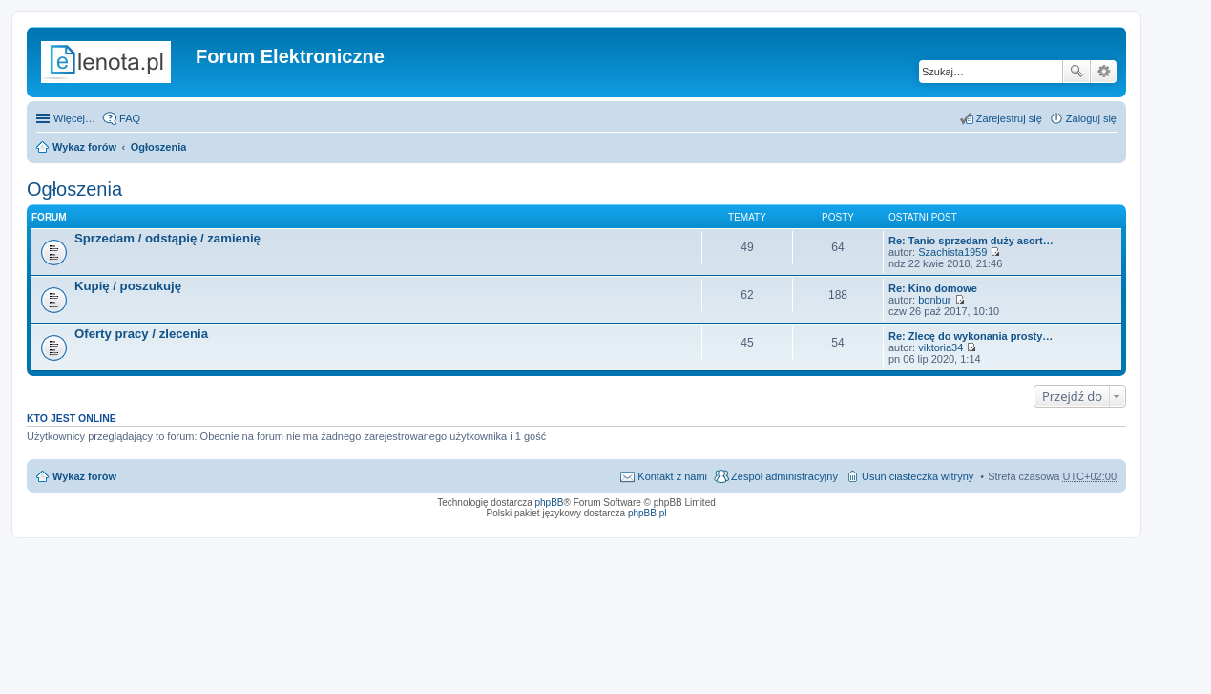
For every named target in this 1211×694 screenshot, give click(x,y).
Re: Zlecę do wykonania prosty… (970, 336)
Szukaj (1076, 71)
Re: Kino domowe (932, 288)
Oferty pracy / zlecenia (141, 333)
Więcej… (74, 118)
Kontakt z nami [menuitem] (672, 476)
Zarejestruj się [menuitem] (1009, 118)
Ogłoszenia (159, 147)
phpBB (549, 502)
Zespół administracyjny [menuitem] (784, 476)
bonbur (934, 299)
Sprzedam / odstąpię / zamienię (167, 238)
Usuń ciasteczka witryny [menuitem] (917, 476)
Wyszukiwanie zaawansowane (1104, 71)
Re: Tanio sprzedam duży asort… (971, 240)
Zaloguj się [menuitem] (1091, 118)
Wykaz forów (84, 147)
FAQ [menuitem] (129, 118)
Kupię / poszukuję (127, 286)
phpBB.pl (647, 513)
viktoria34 (940, 347)
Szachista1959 (952, 252)
